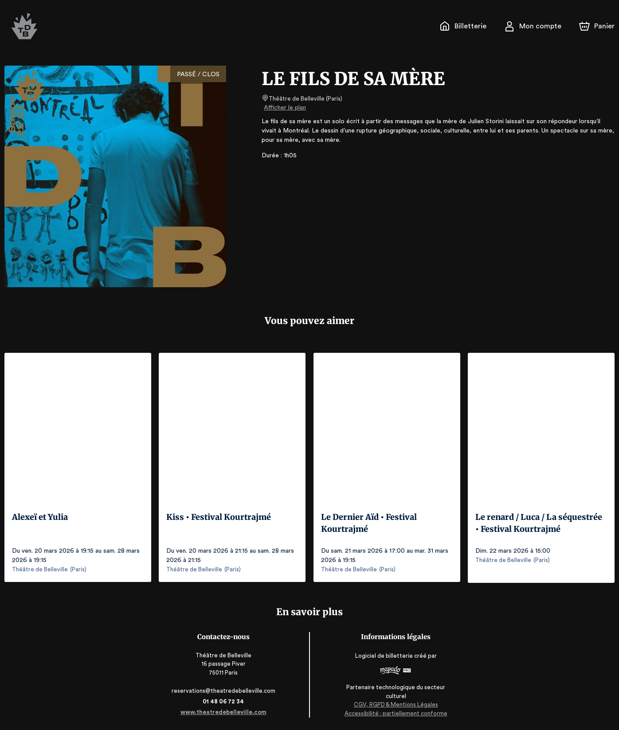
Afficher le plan (284, 107)
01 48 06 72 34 (225, 700)
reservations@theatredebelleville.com (225, 690)
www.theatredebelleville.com (225, 711)
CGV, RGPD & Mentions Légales (394, 703)
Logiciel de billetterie (383, 658)
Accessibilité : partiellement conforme (394, 712)
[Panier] (597, 26)
